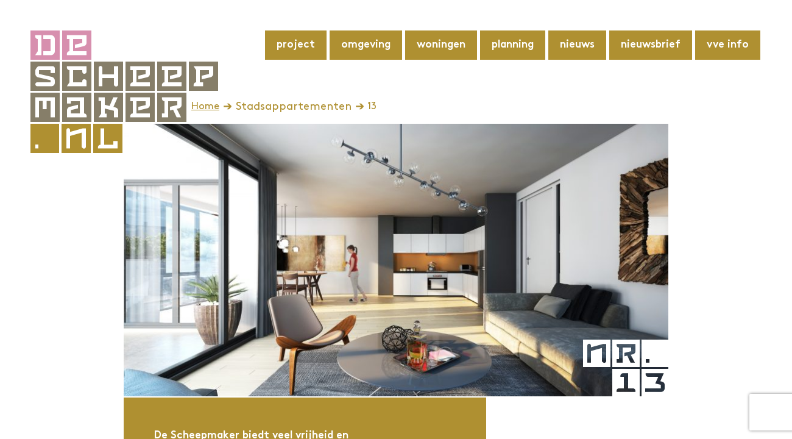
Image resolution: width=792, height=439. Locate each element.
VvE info (728, 45)
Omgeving (366, 45)
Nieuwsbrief (651, 45)
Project (296, 45)
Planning (513, 45)
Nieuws (577, 45)
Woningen (441, 45)
